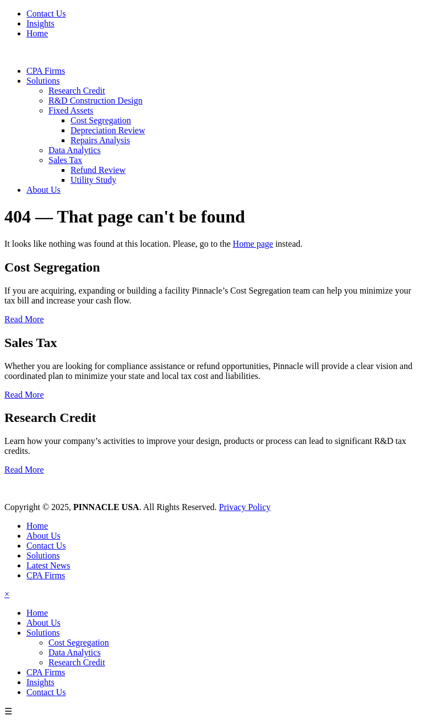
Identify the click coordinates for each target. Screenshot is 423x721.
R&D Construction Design (95, 100)
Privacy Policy (245, 507)
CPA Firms (45, 70)
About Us (43, 189)
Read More (24, 319)
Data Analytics (74, 150)
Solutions (42, 80)
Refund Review (98, 170)
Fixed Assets (70, 110)
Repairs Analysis (100, 140)
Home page (253, 243)
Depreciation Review (107, 130)
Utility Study (93, 180)
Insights (40, 23)
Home (37, 33)
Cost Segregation (100, 120)
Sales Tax (65, 160)
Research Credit (76, 90)
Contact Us (46, 13)
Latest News (48, 565)
